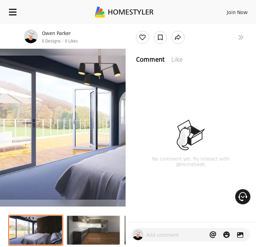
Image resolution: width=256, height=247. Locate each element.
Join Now (237, 12)
